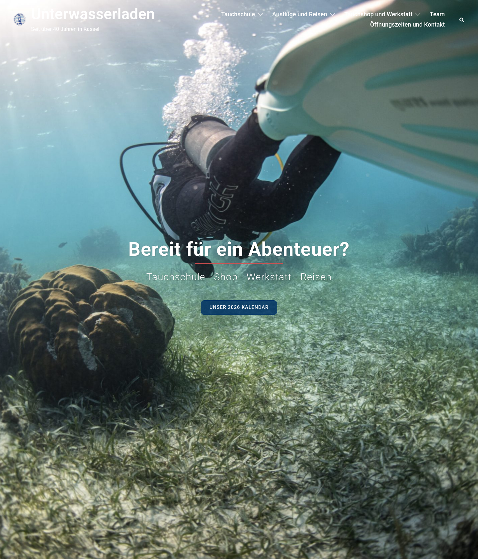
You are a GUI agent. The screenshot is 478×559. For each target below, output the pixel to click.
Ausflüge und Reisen (299, 14)
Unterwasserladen (93, 14)
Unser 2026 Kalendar (239, 308)
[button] (462, 19)
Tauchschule (238, 14)
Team (437, 14)
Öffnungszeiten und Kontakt (407, 24)
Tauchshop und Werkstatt (378, 14)
